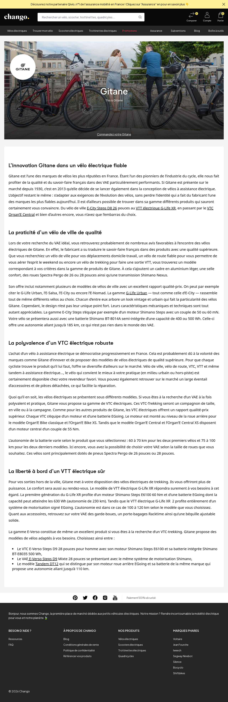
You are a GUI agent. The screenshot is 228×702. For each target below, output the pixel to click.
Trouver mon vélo (43, 30)
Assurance (156, 30)
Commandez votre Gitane (114, 134)
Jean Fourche (180, 644)
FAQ (11, 644)
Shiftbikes (179, 673)
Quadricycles (126, 656)
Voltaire (177, 639)
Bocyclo (178, 667)
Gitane (31, 49)
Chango (14, 49)
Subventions (178, 30)
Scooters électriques (71, 30)
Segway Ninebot (183, 656)
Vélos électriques (17, 30)
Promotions (129, 30)
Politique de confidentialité (79, 650)
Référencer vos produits (77, 656)
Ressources (15, 639)
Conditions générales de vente (81, 644)
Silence (177, 661)
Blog (197, 30)
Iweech (177, 650)
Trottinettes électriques (103, 30)
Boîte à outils (216, 30)
